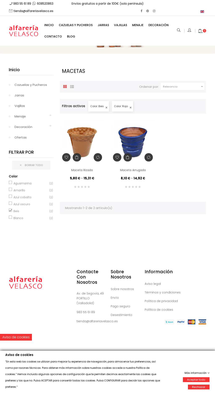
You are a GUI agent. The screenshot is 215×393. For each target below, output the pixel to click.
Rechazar (198, 387)
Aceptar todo (196, 379)
